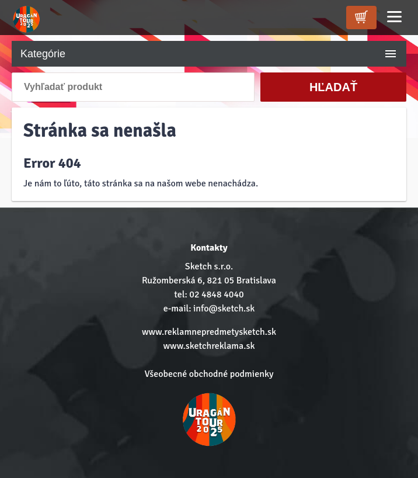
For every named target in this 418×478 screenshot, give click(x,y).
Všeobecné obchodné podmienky (209, 374)
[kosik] (361, 17)
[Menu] (394, 16)
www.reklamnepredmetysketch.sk (209, 332)
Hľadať (333, 87)
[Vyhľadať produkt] (133, 87)
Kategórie (209, 54)
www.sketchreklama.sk (209, 346)
